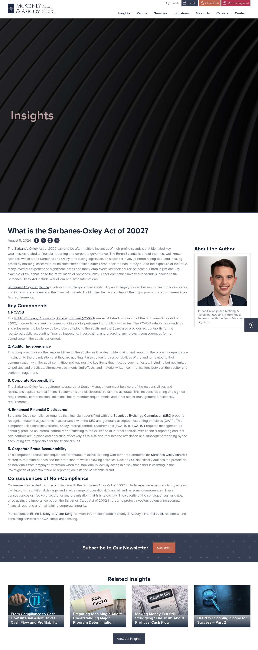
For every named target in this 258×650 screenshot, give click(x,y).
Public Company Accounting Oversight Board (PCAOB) (54, 318)
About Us (202, 13)
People (142, 13)
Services (160, 13)
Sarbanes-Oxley (26, 248)
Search (172, 3)
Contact (241, 13)
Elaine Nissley (40, 513)
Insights (124, 13)
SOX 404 (138, 425)
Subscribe (164, 547)
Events (189, 3)
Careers (222, 13)
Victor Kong (64, 513)
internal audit (153, 513)
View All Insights (129, 638)
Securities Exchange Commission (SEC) (142, 415)
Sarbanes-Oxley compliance (28, 287)
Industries (181, 13)
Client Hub (210, 3)
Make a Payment (236, 3)
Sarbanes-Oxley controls (169, 454)
